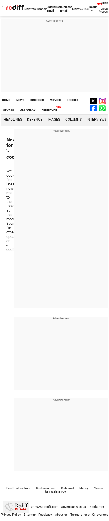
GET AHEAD (28, 109)
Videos (98, 488)
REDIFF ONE (49, 109)
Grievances (100, 515)
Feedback (45, 515)
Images (54, 120)
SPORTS (8, 109)
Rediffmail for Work (18, 488)
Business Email (66, 9)
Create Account (103, 10)
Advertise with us (73, 507)
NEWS (20, 100)
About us (61, 515)
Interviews (97, 120)
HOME (6, 100)
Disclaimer (96, 507)
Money (42, 9)
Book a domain (45, 488)
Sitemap (30, 515)
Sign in (104, 2)
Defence (34, 120)
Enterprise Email (53, 9)
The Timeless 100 (54, 492)
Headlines (12, 120)
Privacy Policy (11, 515)
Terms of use (80, 515)
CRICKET (72, 100)
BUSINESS (37, 100)
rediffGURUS (80, 9)
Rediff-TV (94, 9)
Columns (73, 120)
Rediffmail (30, 9)
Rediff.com (50, 507)
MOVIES (55, 100)
